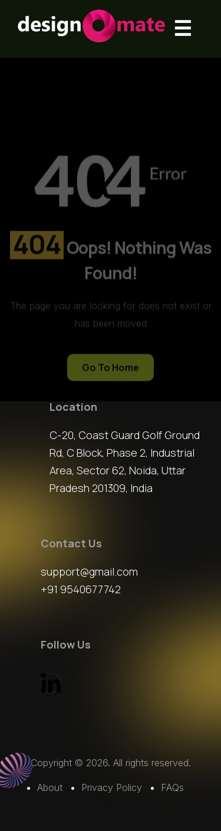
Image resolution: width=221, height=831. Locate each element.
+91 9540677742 (81, 589)
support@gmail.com (89, 571)
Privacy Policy (111, 787)
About (49, 787)
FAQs (172, 787)
